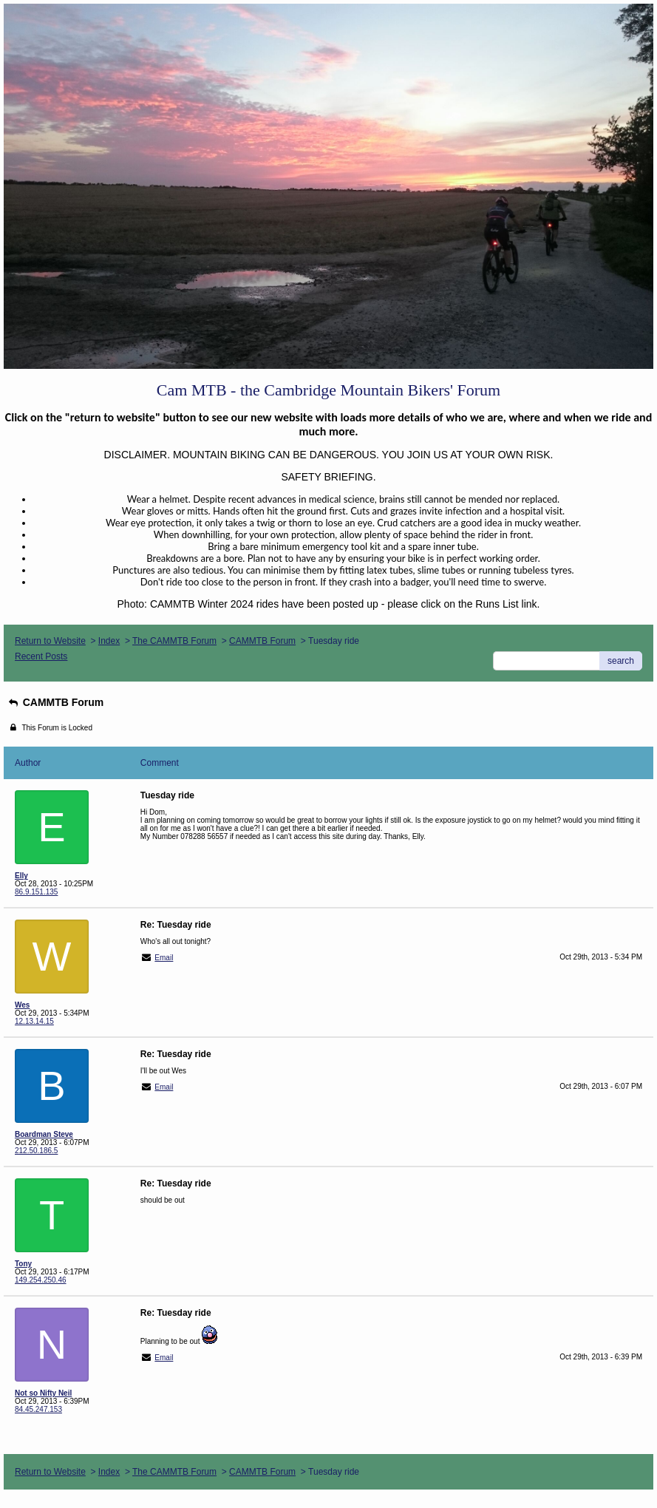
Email (163, 958)
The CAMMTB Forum (174, 641)
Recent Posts (41, 656)
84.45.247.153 (38, 1409)
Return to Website (50, 641)
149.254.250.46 (41, 1280)
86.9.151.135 (36, 892)
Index (109, 641)
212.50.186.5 (36, 1151)
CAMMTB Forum (262, 641)
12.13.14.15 (34, 1021)
